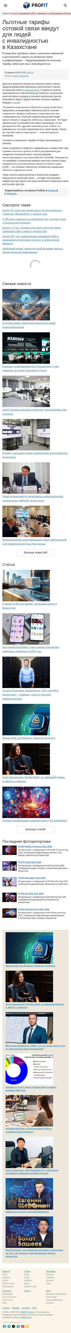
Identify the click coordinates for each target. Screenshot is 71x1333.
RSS (34, 1308)
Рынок (26, 1277)
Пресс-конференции (54, 1300)
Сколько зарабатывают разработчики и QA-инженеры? (34, 820)
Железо (5, 1283)
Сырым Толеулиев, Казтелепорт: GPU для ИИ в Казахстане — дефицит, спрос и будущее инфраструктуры (30, 694)
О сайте (5, 1308)
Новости (6, 1271)
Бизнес (5, 1280)
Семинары (50, 1277)
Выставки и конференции (56, 1294)
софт (12, 1283)
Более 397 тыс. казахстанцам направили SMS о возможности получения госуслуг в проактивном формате (30, 240)
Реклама (15, 1308)
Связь (15, 76)
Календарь (51, 1271)
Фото (48, 1291)
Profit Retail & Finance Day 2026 (35, 846)
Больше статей (35, 829)
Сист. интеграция (9, 1297)
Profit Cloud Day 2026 (29, 862)
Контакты (26, 1308)
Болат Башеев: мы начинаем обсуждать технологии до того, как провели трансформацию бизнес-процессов (34, 1253)
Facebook (53, 190)
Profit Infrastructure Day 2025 (33, 909)
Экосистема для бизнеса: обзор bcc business (28, 738)
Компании (6, 1291)
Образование (7, 1286)
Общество (24, 76)
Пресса (27, 1291)
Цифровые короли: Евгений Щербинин (27, 1212)
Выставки (50, 1274)
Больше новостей (35, 552)
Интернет (6, 1277)
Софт (4, 1303)
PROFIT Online (27, 1312)
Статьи (27, 1271)
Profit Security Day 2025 (31, 893)
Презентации (51, 1297)
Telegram (11, 193)
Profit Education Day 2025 (32, 878)
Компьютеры (7, 1294)
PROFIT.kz (26, 1317)
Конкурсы (50, 1280)
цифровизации (31, 90)
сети (11, 1300)
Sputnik (16, 102)
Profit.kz (29, 72)
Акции (48, 1283)
